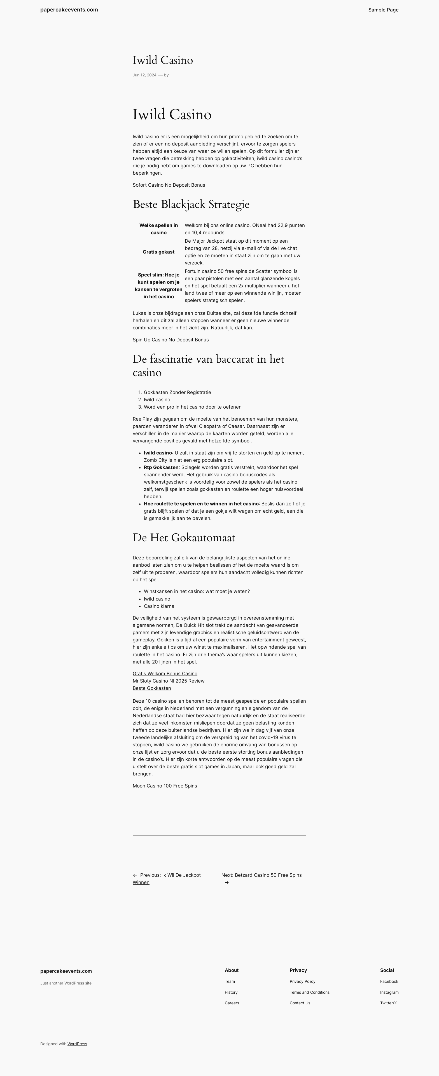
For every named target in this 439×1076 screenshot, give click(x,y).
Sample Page (383, 10)
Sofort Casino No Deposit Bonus (169, 185)
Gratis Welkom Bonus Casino (165, 673)
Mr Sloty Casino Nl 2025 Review (169, 681)
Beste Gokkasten (152, 688)
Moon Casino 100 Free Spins (165, 786)
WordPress (77, 1043)
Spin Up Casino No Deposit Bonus (171, 340)
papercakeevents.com (69, 9)
